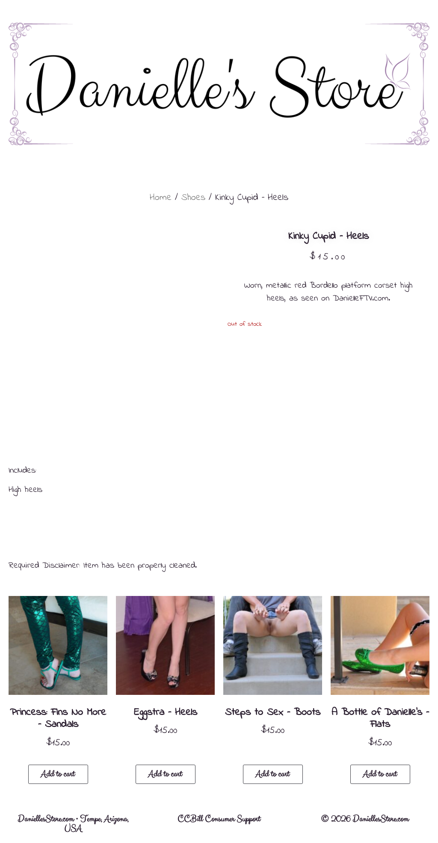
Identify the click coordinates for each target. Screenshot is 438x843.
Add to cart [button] (57, 774)
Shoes (193, 198)
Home (161, 198)
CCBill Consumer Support (219, 819)
